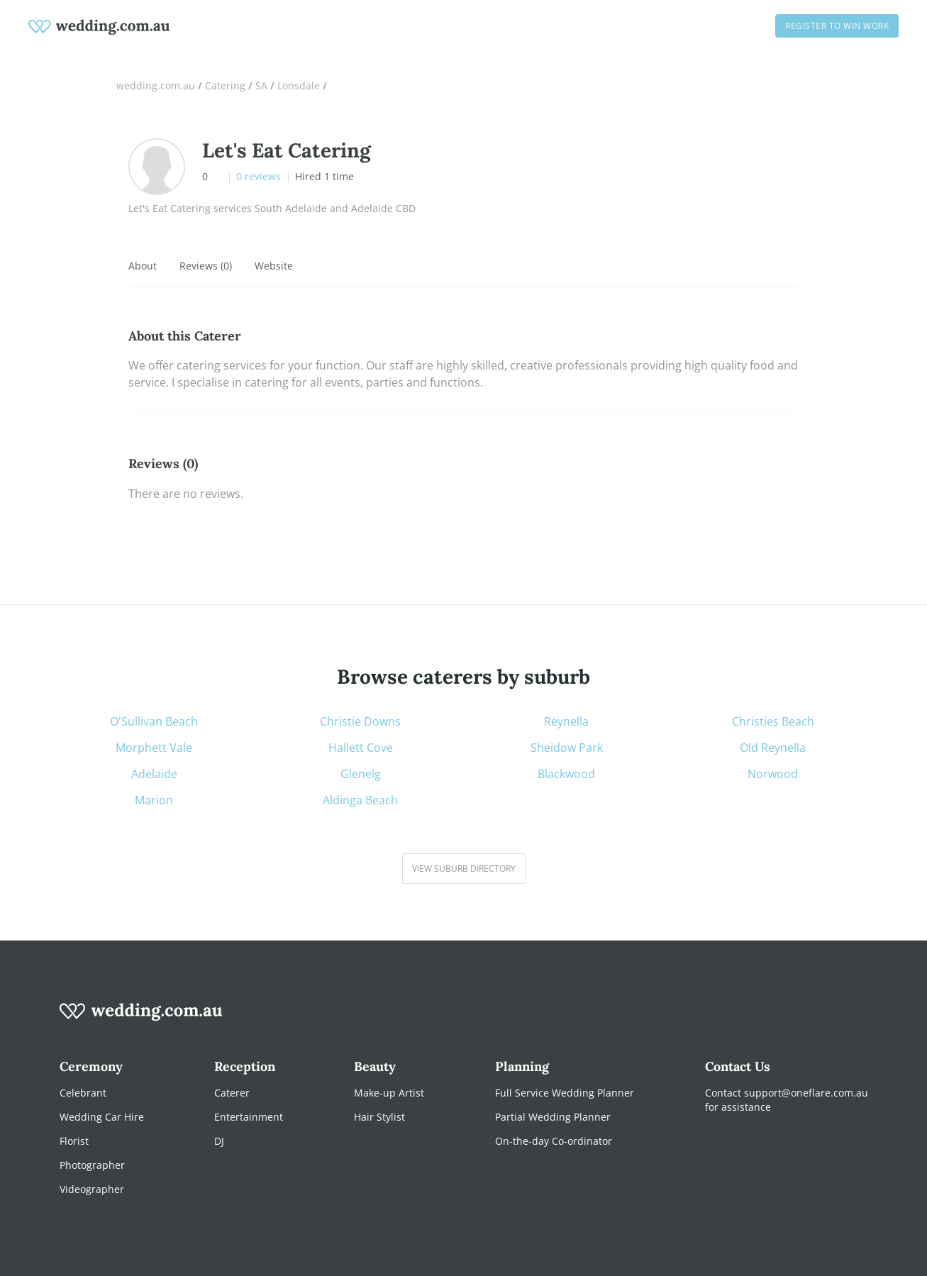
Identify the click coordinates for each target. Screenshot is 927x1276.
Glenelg (360, 774)
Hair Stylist (379, 1117)
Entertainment (248, 1117)
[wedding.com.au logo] (141, 1019)
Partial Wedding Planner (553, 1117)
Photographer (92, 1165)
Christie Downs (360, 721)
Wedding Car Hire (102, 1117)
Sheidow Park (567, 747)
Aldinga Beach (360, 800)
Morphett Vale (154, 747)
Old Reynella (773, 747)
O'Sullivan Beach (154, 721)
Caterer (232, 1092)
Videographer (92, 1189)
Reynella (566, 721)
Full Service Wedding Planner (564, 1092)
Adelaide (154, 774)
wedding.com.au (155, 85)
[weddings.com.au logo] (99, 25)
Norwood (773, 774)
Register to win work (837, 26)
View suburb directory (464, 868)
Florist (74, 1141)
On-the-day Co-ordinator (553, 1141)
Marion (154, 800)
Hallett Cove (360, 747)
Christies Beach (773, 721)
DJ (219, 1141)
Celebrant (83, 1092)
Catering (225, 85)
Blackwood (566, 774)
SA (261, 85)
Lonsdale (298, 85)
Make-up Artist (389, 1092)
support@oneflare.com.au (806, 1092)
